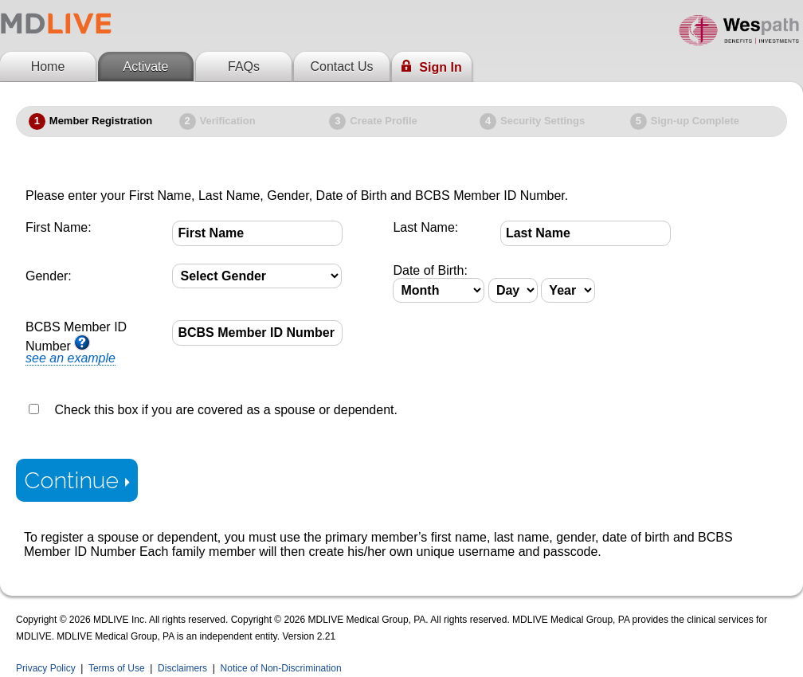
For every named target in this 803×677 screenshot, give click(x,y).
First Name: (58, 227)
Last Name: (425, 227)
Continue (77, 480)
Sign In (431, 67)
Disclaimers (182, 668)
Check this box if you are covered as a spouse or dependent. (225, 410)
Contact (341, 66)
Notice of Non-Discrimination (281, 668)
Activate (146, 66)
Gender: (48, 276)
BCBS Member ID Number (76, 343)
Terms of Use (116, 668)
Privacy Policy (46, 668)
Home (48, 66)
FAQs (244, 66)
